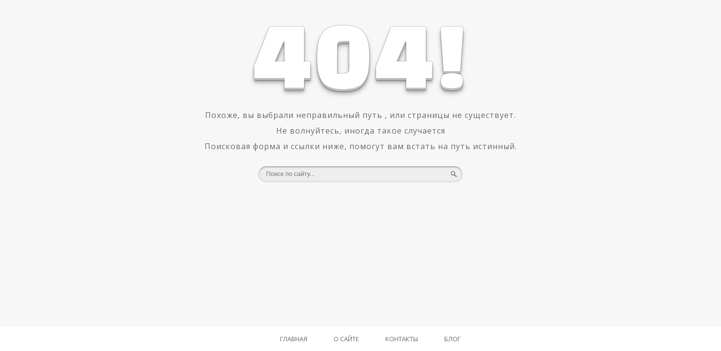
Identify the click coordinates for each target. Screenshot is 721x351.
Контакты (401, 338)
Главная (293, 338)
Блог (452, 338)
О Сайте (346, 338)
